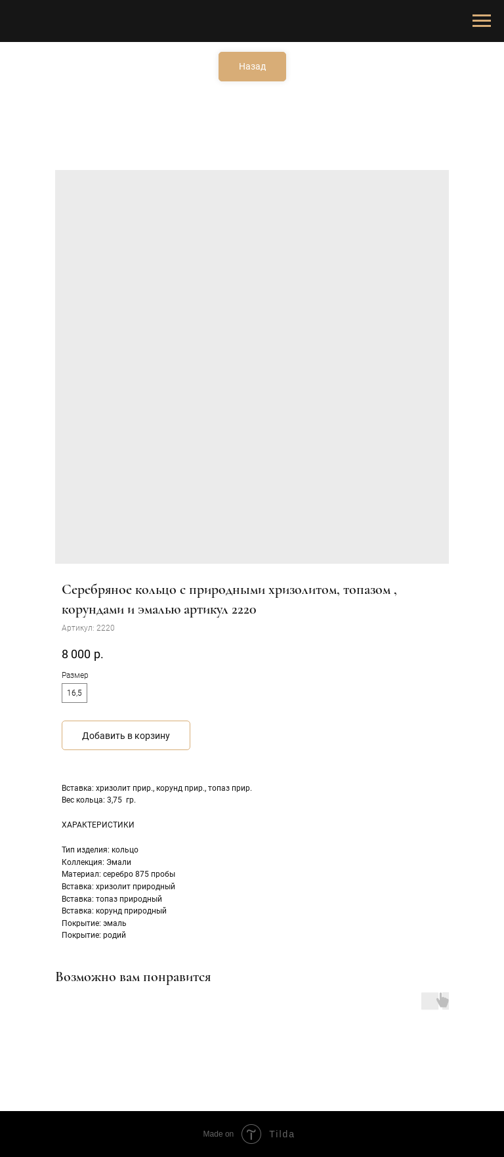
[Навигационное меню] (481, 21)
